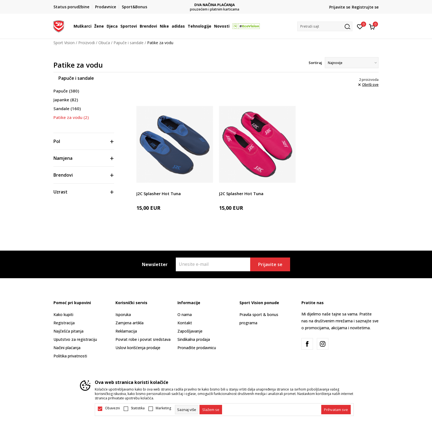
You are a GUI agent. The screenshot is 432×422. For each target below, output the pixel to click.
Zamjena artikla (129, 322)
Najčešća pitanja (68, 331)
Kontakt (184, 322)
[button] (324, 26)
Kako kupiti (63, 314)
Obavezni (112, 408)
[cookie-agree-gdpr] (210, 409)
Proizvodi (86, 42)
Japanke (65, 99)
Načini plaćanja (66, 347)
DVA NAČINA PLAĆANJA (216, 5)
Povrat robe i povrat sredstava (143, 339)
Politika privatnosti (70, 356)
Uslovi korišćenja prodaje (137, 347)
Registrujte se (365, 7)
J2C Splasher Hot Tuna (158, 193)
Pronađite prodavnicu (196, 347)
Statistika (138, 408)
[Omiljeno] (360, 26)
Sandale (67, 108)
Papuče (66, 91)
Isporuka (123, 314)
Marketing (163, 408)
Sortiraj (315, 62)
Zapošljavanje (189, 331)
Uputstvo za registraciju (75, 339)
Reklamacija (126, 331)
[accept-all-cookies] (336, 409)
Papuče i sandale (129, 42)
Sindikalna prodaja (193, 339)
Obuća (104, 42)
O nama (184, 314)
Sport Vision (64, 42)
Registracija (64, 322)
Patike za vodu (71, 117)
